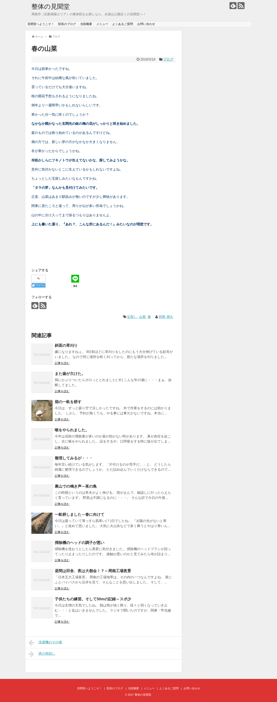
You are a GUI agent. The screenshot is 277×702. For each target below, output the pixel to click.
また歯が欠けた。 (70, 374)
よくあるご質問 (122, 24)
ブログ (168, 59)
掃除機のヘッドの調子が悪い (79, 543)
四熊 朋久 (166, 317)
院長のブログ (67, 24)
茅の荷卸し (41, 654)
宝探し (132, 317)
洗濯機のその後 (45, 642)
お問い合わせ (146, 24)
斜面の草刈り (66, 345)
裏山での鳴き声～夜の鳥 (76, 486)
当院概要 (86, 24)
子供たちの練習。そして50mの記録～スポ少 (93, 599)
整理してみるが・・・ (74, 458)
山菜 (142, 317)
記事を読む (62, 363)
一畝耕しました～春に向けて (79, 514)
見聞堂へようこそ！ (40, 24)
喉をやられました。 (72, 430)
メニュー (102, 24)
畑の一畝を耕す (68, 402)
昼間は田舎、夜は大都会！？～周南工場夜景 (93, 571)
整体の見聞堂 (50, 6)
